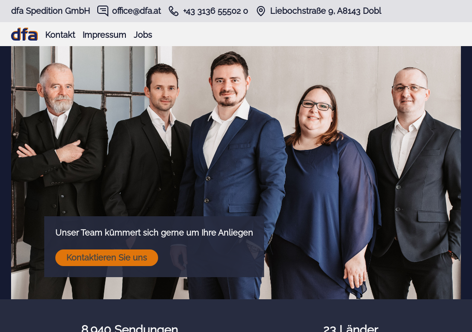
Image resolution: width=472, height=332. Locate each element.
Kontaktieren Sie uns (106, 257)
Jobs (143, 35)
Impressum (104, 35)
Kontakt (60, 35)
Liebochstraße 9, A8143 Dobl (325, 11)
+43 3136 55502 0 (215, 11)
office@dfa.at (136, 11)
